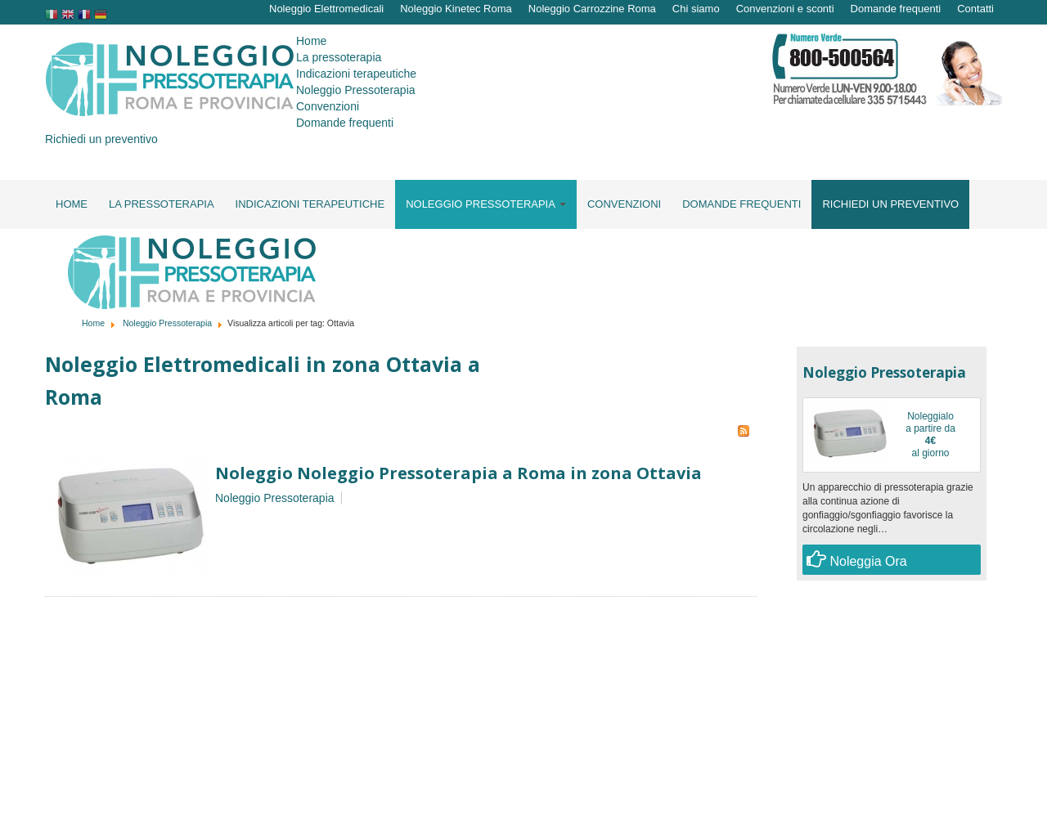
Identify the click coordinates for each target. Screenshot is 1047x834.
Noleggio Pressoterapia (167, 323)
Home (93, 323)
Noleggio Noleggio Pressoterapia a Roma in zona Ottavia (458, 473)
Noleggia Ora (857, 559)
